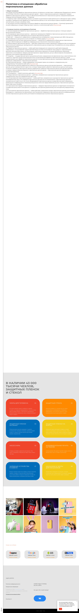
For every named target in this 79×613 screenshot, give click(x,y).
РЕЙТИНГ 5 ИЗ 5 (32, 555)
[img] (40, 598)
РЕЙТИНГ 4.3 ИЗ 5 (13, 555)
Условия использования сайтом (13, 594)
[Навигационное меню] (1, 1)
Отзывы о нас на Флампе (11, 545)
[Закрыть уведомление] (76, 601)
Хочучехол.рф (57, 25)
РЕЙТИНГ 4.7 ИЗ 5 (50, 555)
